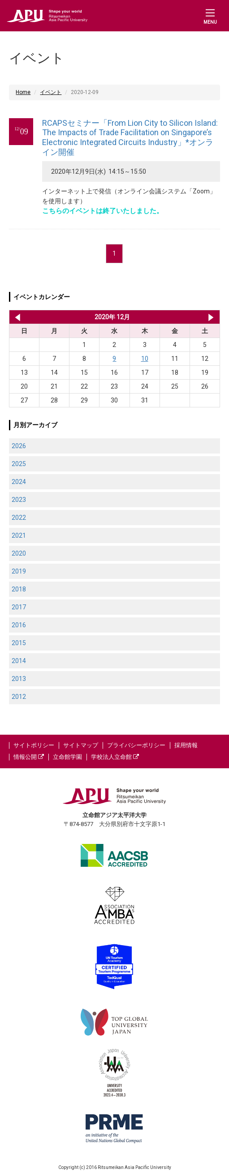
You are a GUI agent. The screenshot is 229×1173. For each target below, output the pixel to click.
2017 (19, 607)
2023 (19, 499)
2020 (19, 553)
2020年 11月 (16, 317)
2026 (19, 446)
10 (144, 358)
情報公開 (28, 756)
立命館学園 (67, 756)
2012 (19, 696)
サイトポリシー (33, 745)
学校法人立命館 (115, 756)
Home (23, 92)
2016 (19, 625)
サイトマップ (80, 745)
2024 (19, 481)
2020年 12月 (112, 317)
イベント (50, 92)
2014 (19, 660)
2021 (19, 535)
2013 (19, 678)
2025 (19, 463)
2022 (19, 517)
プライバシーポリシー (136, 745)
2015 (19, 642)
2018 (19, 589)
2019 (19, 571)
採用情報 (186, 745)
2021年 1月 (211, 317)
